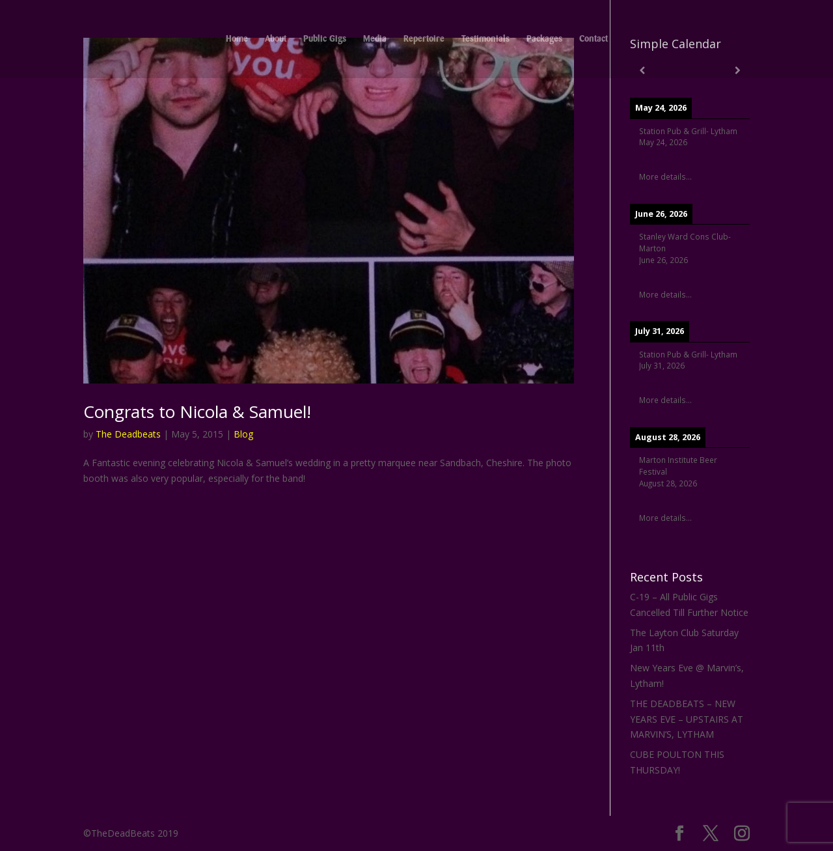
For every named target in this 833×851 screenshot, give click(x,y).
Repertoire (423, 39)
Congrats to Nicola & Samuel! (197, 411)
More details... (665, 176)
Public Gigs (324, 39)
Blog (243, 434)
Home (237, 39)
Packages (544, 39)
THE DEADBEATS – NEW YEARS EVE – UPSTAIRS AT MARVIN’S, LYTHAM (686, 719)
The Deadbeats (128, 434)
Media (375, 39)
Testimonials (485, 39)
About (275, 39)
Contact (593, 39)
